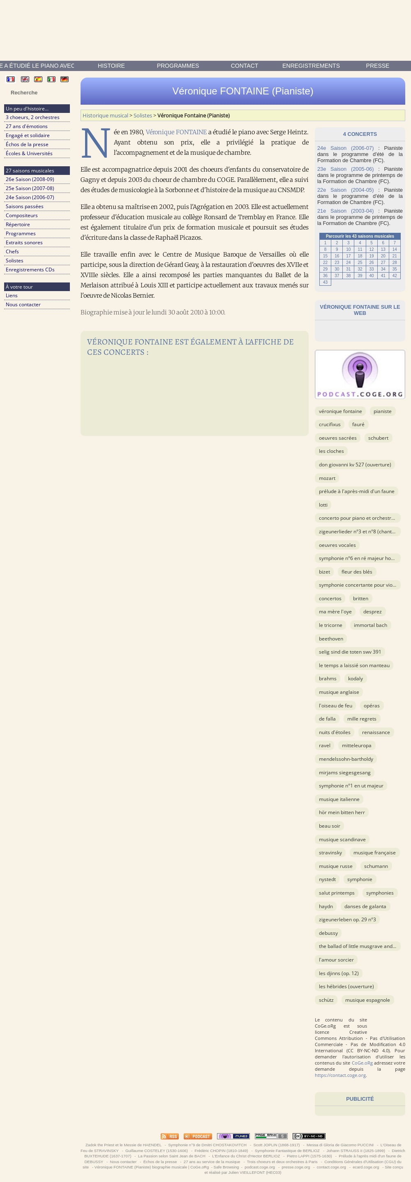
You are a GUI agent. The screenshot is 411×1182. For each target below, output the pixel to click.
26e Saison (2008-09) (30, 179)
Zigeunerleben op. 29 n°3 (347, 919)
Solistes (14, 260)
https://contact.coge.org (340, 1075)
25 (360, 262)
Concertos (330, 598)
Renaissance (376, 732)
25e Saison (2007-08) (30, 188)
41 (383, 275)
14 (395, 249)
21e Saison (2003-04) (345, 211)
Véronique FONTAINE (176, 132)
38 (348, 275)
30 (337, 269)
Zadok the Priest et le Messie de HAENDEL (123, 1145)
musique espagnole (367, 1000)
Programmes (178, 65)
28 (395, 262)
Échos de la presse (27, 144)
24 (348, 262)
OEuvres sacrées (338, 438)
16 (337, 256)
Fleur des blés (357, 572)
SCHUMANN (376, 866)
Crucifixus (330, 424)
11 (360, 249)
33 (371, 269)
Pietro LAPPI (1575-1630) (309, 1156)
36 (325, 275)
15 (325, 256)
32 (360, 269)
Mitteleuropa (357, 745)
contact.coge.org (331, 1167)
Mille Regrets (361, 719)
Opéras (372, 705)
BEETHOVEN (331, 639)
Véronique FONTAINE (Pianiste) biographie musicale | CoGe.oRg (152, 1167)
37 (337, 275)
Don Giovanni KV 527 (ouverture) (355, 464)
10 (348, 249)
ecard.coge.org (366, 1167)
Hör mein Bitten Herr (342, 812)
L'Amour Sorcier (336, 960)
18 (360, 256)
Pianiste (383, 411)
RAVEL (324, 745)
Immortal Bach (370, 625)
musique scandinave (342, 839)
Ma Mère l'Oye (335, 611)
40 (371, 275)
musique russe (336, 866)
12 (371, 249)
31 (348, 269)
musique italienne (339, 799)
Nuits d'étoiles (335, 732)
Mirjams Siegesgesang (345, 772)
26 (371, 262)
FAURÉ (358, 424)
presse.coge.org (296, 1167)
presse (378, 65)
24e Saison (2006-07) (30, 197)
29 (325, 269)
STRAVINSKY (330, 852)
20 (383, 256)
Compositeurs (22, 215)
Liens (12, 295)
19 (371, 256)
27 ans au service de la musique (211, 1161)
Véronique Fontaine (340, 411)
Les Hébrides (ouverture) (346, 986)
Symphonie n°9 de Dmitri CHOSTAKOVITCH (207, 1145)
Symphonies (380, 893)
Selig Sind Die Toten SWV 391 (350, 652)
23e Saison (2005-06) (345, 169)
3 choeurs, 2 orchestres (33, 117)
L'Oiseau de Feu (335, 705)
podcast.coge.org (260, 1167)
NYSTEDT (327, 879)
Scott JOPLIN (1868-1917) (276, 1145)
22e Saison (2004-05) (345, 190)
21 (395, 256)
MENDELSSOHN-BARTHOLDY (346, 759)
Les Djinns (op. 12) (339, 973)
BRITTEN (360, 598)
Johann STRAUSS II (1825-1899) (356, 1150)
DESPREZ (372, 611)
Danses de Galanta (365, 906)
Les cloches (331, 451)
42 (395, 275)
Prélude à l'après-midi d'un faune (357, 491)
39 (360, 275)
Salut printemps (337, 893)
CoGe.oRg (362, 1063)
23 (337, 262)
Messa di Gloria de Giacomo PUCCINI (339, 1145)
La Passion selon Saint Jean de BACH (171, 1156)
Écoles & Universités (29, 153)
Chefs (12, 251)
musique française (374, 852)
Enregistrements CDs (30, 269)
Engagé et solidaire (28, 135)
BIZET (324, 572)
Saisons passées (25, 206)
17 (348, 256)
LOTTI (323, 505)
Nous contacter (23, 304)
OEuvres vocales (337, 545)
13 (383, 249)
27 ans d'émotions (27, 126)
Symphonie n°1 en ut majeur (351, 786)
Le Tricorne (330, 625)
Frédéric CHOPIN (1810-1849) (221, 1150)
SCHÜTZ (326, 1000)
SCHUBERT (378, 438)
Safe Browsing (226, 1167)
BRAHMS (328, 678)
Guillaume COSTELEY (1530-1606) (156, 1150)
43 (325, 282)
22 (325, 262)
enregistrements (311, 65)
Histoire (111, 65)
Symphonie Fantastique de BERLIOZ (287, 1150)
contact (245, 65)
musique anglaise (339, 692)
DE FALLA (327, 719)
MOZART (327, 478)
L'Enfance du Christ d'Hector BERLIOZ (246, 1156)
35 (395, 269)
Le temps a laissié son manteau (354, 665)
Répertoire (18, 224)
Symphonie (359, 879)
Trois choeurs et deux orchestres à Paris (282, 1161)
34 (383, 269)
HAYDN (326, 906)
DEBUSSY (328, 933)
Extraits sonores (24, 242)
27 (383, 262)
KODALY (355, 678)
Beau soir (329, 826)
